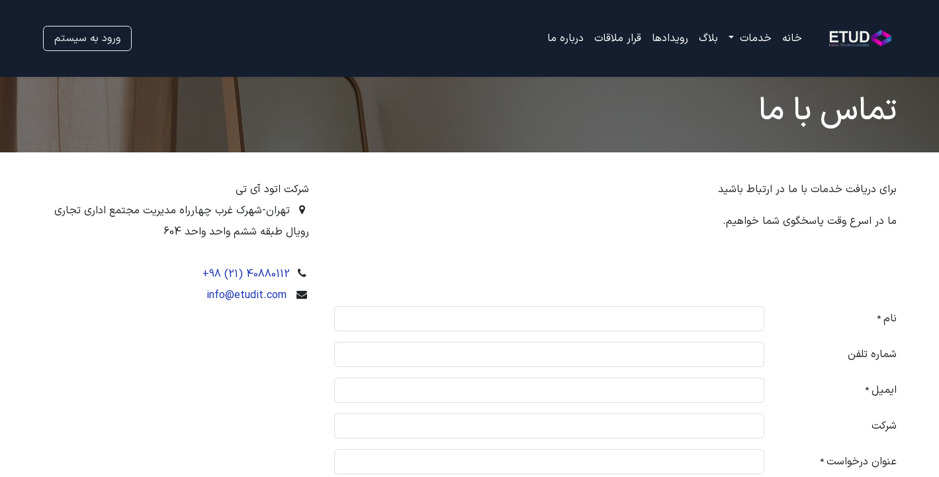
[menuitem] (792, 38)
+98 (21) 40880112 (246, 274)
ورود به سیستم (87, 38)
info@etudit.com (246, 295)
